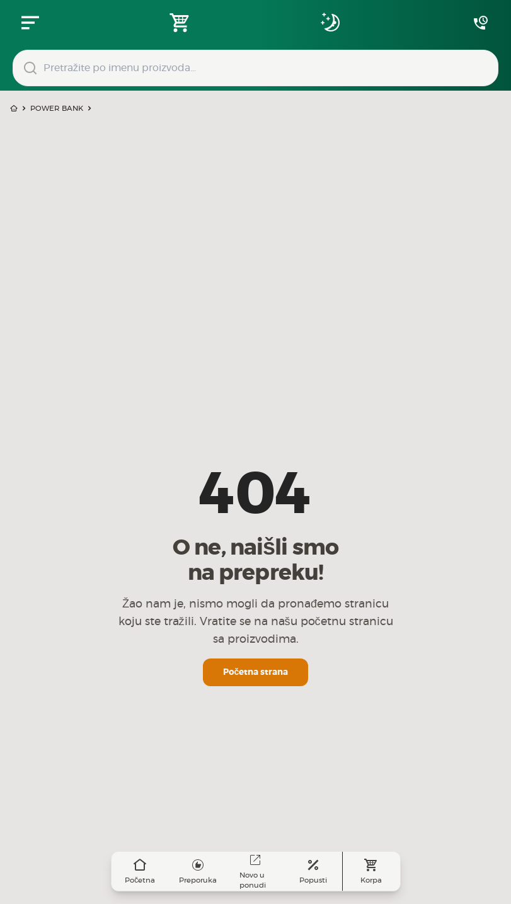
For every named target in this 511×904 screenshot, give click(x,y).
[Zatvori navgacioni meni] (30, 22)
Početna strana (256, 672)
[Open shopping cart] (180, 22)
